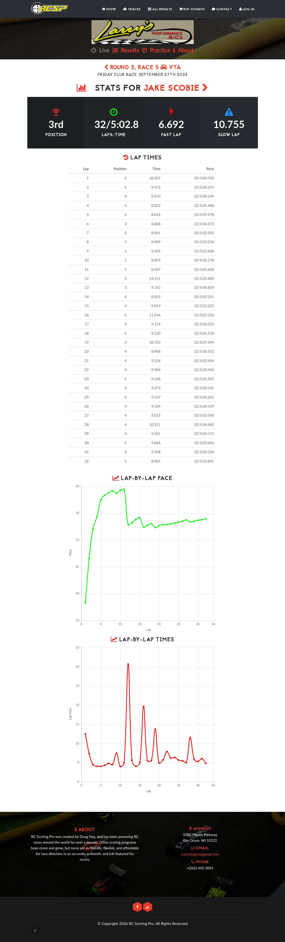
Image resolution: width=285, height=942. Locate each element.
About (183, 50)
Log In (246, 9)
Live (100, 50)
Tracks (132, 9)
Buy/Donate (192, 9)
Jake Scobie (176, 88)
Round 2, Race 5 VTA (142, 67)
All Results (160, 9)
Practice (156, 50)
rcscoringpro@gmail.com (200, 854)
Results (125, 50)
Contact (222, 9)
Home (109, 9)
